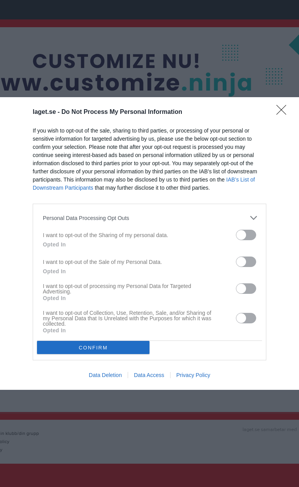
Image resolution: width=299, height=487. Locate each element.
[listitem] (149, 218)
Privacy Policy (193, 375)
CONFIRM (93, 347)
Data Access (149, 375)
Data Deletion (105, 375)
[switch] (246, 235)
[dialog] (149, 243)
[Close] (283, 112)
